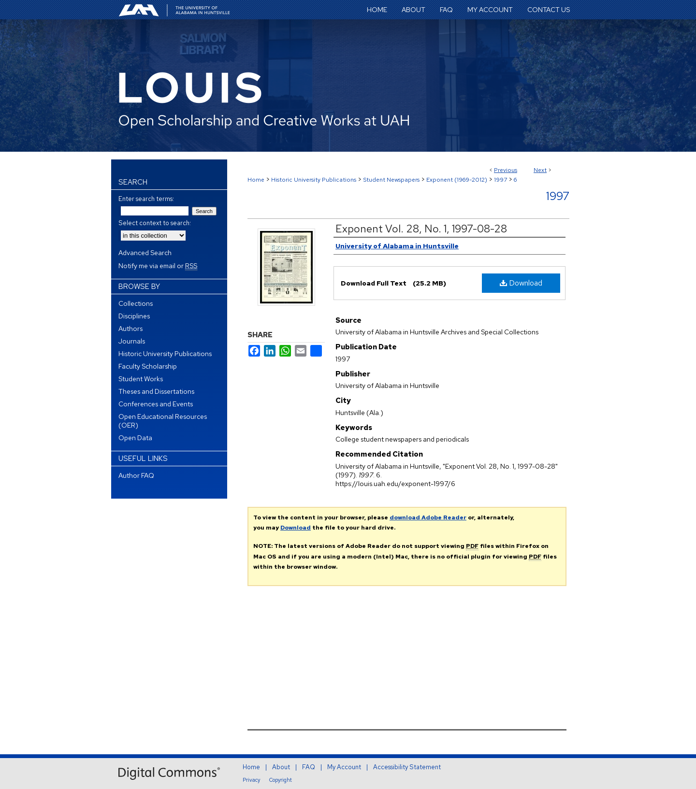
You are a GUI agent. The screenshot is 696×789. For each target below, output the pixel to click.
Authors (130, 328)
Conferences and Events (155, 404)
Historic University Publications (313, 180)
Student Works (140, 378)
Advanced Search (145, 252)
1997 (500, 180)
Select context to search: (154, 223)
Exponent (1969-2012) (456, 180)
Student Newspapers (391, 180)
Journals (131, 341)
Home (255, 180)
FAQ (308, 767)
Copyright (280, 779)
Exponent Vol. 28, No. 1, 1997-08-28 (421, 229)
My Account (344, 767)
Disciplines (134, 316)
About (281, 767)
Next (540, 170)
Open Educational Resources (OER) (162, 421)
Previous (505, 170)
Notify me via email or (157, 265)
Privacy (251, 779)
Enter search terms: (146, 199)
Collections (135, 303)
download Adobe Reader (428, 517)
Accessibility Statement (407, 767)
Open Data (135, 437)
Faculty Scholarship (147, 366)
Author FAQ (136, 475)
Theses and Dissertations (156, 391)
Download (521, 283)
